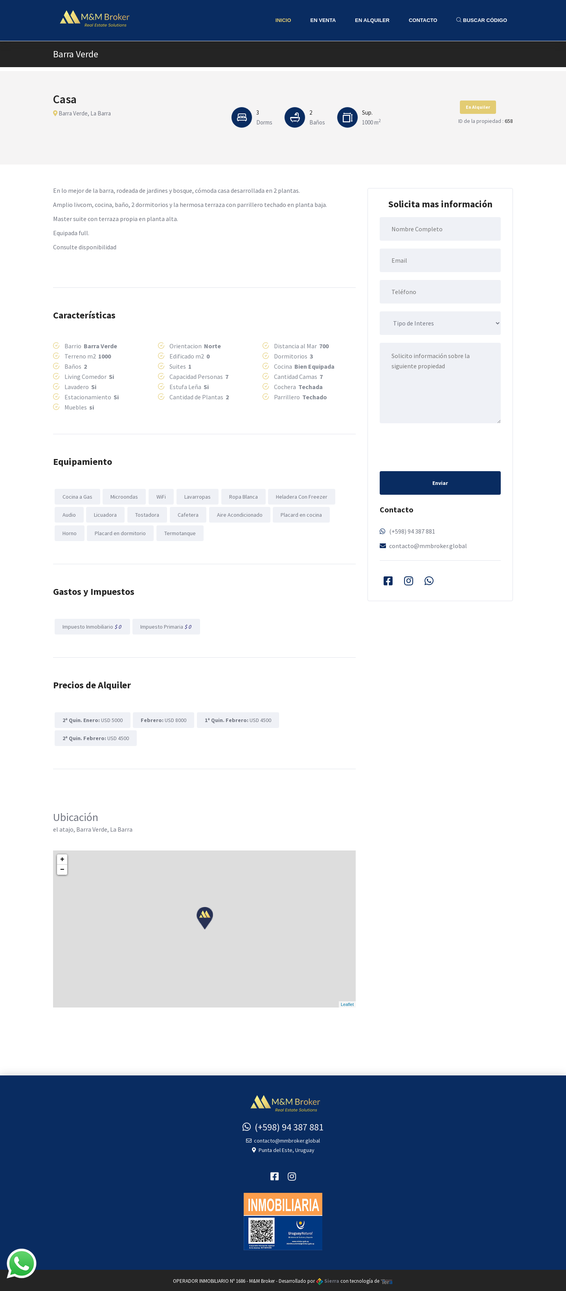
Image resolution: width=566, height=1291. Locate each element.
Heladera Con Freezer (300, 496)
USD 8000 (163, 718)
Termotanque (179, 532)
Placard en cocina (299, 514)
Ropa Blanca (242, 496)
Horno (69, 532)
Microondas (124, 496)
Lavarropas (196, 496)
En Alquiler (372, 20)
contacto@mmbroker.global (428, 546)
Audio (68, 514)
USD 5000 (92, 718)
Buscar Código (481, 20)
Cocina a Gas (77, 496)
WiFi (160, 496)
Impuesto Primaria (166, 625)
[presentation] (439, 446)
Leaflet (347, 1002)
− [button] (62, 868)
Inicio (283, 20)
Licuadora (105, 514)
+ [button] (62, 858)
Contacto (423, 20)
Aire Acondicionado (238, 514)
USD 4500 (237, 718)
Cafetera (186, 514)
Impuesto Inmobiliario (92, 625)
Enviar (440, 482)
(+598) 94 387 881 (412, 531)
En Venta (323, 20)
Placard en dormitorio (119, 532)
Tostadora (146, 514)
